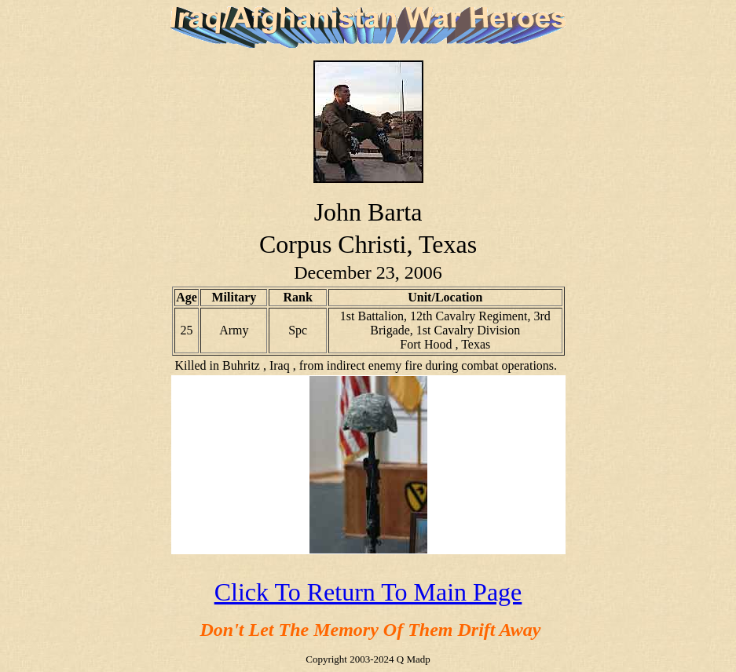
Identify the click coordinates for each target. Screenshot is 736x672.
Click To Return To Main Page (368, 592)
